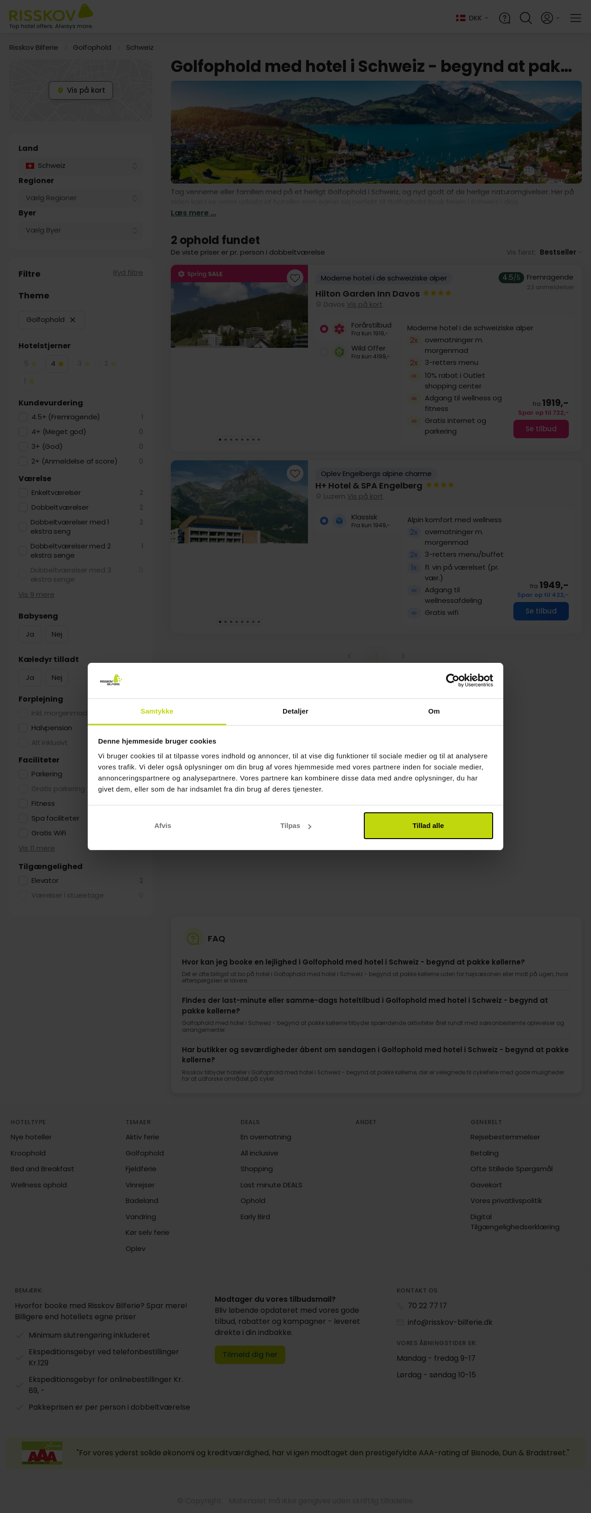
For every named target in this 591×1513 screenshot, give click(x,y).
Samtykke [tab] (157, 711)
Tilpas (295, 825)
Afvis (162, 825)
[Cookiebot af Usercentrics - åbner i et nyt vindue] (452, 681)
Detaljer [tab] (295, 711)
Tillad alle (428, 825)
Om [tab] (434, 711)
